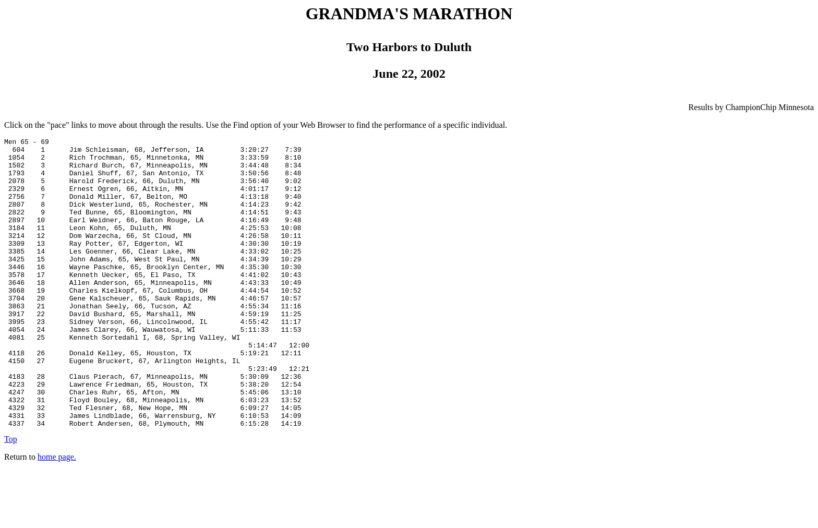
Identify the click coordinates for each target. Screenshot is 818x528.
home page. (57, 514)
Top (10, 497)
